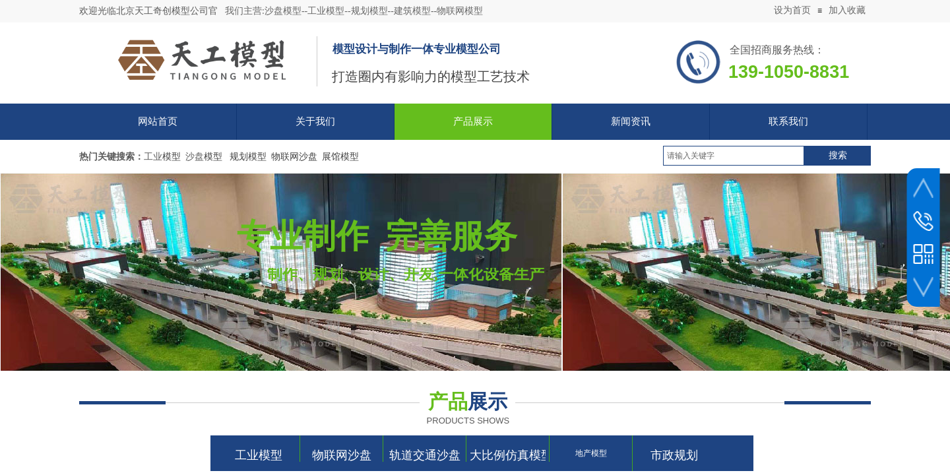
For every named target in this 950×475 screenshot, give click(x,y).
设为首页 (792, 10)
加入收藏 (847, 10)
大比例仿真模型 (508, 455)
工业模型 (258, 455)
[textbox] (733, 156)
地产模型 (591, 453)
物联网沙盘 (341, 455)
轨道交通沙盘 (424, 455)
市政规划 (674, 455)
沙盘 (194, 157)
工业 (153, 157)
